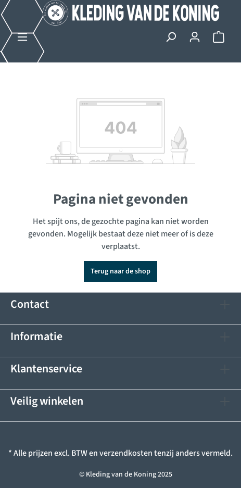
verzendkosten (126, 453)
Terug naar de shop (120, 271)
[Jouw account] (195, 37)
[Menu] (22, 37)
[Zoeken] (171, 37)
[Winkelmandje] (219, 37)
